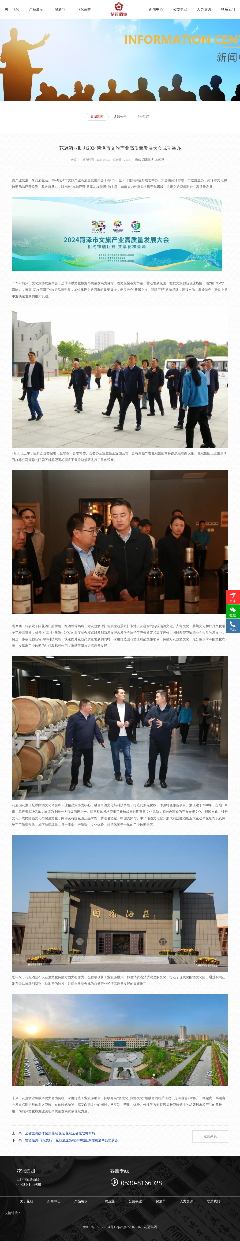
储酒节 (60, 9)
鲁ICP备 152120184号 (98, 1227)
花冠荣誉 (84, 9)
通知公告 (120, 116)
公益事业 (180, 9)
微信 (138, 159)
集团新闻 (97, 116)
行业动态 (143, 116)
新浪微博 (148, 159)
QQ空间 (160, 159)
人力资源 (204, 9)
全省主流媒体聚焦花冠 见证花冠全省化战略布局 (60, 1133)
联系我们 (228, 9)
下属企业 (108, 1201)
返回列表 (210, 1136)
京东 (232, 601)
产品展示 (36, 9)
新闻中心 (156, 9)
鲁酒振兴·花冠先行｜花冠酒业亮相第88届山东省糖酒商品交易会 (71, 1140)
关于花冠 (12, 9)
